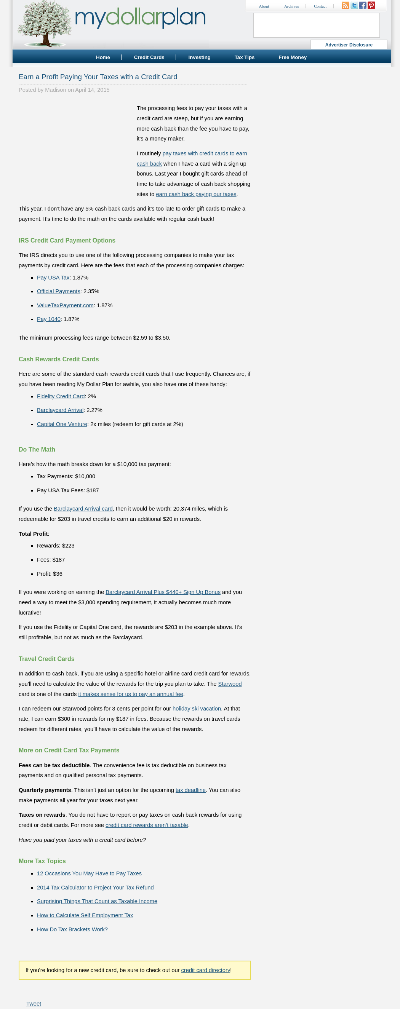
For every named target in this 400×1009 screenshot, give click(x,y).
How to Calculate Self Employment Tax (85, 915)
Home (103, 57)
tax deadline (191, 790)
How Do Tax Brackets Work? (72, 929)
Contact (320, 6)
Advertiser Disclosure (349, 45)
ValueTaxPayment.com (65, 305)
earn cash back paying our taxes (196, 194)
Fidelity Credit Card (61, 396)
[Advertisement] (76, 150)
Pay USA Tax (53, 278)
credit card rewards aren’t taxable (147, 825)
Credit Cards (149, 57)
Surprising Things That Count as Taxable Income (97, 901)
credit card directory (205, 970)
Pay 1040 (49, 319)
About (264, 6)
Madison (55, 90)
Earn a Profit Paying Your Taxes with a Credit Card (98, 77)
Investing (199, 57)
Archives (291, 6)
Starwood (230, 684)
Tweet (33, 1004)
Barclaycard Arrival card (83, 509)
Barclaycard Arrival (60, 410)
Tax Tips (245, 57)
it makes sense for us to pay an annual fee (130, 694)
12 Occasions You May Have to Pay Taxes (89, 873)
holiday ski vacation (197, 709)
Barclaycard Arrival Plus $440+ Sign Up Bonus (163, 592)
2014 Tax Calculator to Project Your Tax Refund (95, 887)
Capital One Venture (62, 424)
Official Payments (58, 291)
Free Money (292, 57)
